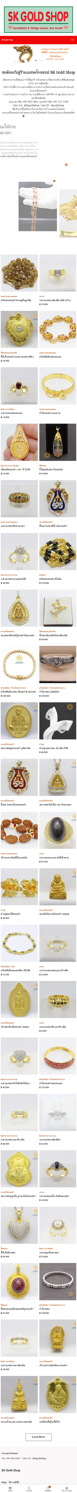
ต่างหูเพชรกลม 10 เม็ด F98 (53, 748)
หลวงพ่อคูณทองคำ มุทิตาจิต (15, 748)
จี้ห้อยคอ (42, 465)
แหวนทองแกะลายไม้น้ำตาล (54, 858)
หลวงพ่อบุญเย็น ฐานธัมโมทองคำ (18, 1196)
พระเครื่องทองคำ (46, 522)
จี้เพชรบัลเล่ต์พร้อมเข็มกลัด (53, 636)
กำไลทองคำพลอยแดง (50, 1084)
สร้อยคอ (42, 575)
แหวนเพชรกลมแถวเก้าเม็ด (53, 971)
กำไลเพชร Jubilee (49, 692)
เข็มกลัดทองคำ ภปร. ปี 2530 (15, 470)
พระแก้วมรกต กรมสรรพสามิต (16, 1422)
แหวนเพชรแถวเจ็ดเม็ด (13, 1366)
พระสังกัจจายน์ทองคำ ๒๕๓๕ (54, 914)
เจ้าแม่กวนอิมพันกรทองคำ (53, 1366)
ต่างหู (41, 744)
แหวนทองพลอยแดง (11, 413)
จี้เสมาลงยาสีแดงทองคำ (13, 805)
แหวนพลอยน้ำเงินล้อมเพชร (54, 1196)
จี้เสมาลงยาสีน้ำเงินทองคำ (53, 526)
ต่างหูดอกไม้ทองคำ (11, 914)
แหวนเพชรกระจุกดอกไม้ (13, 579)
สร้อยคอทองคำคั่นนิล (50, 579)
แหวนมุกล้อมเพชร (49, 1253)
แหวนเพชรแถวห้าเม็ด (12, 1140)
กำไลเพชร (44, 1309)
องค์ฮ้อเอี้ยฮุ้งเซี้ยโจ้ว (49, 1422)
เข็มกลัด (15, 465)
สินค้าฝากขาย (6, 465)
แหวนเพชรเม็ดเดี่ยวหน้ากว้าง (55, 300)
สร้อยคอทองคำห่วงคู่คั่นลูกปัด (16, 300)
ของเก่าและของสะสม (9, 296)
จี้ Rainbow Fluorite (51, 470)
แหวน (41, 296)
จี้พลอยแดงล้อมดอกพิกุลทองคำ (17, 1309)
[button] (35, 60)
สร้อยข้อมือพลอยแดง (50, 357)
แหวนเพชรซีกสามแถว (13, 526)
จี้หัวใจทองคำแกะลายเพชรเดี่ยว (17, 357)
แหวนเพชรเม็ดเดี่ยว (50, 1140)
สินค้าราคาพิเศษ (7, 409)
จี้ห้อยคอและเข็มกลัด (9, 352)
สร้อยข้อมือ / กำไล (8, 688)
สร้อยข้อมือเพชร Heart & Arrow (18, 692)
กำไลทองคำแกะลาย (49, 413)
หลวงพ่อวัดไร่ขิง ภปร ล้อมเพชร (55, 805)
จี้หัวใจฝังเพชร (8, 1253)
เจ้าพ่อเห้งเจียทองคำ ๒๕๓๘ (15, 1027)
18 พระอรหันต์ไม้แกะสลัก (14, 858)
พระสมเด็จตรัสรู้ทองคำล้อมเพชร (17, 636)
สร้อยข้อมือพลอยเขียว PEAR (15, 971)
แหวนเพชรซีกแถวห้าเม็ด (52, 1027)
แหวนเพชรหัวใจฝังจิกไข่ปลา (15, 1084)
